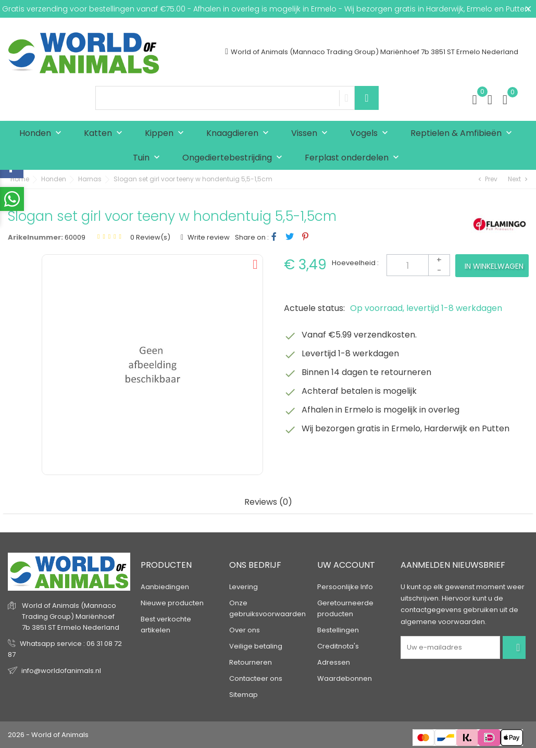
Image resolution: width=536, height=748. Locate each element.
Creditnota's (338, 646)
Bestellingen (338, 630)
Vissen (311, 134)
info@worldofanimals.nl (61, 671)
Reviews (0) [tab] (268, 502)
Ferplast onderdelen (354, 158)
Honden (42, 134)
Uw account (346, 565)
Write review (208, 237)
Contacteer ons (255, 678)
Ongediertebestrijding (234, 158)
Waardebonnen (344, 678)
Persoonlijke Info (345, 587)
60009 (75, 237)
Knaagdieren (239, 134)
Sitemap (243, 695)
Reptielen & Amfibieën (463, 134)
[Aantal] (418, 265)
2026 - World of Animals (48, 735)
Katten (105, 134)
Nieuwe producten (172, 603)
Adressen (333, 662)
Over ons (244, 630)
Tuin (149, 158)
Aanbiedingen (165, 587)
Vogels (371, 134)
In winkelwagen (494, 266)
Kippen (167, 134)
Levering (243, 587)
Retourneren (250, 662)
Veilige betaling (255, 646)
